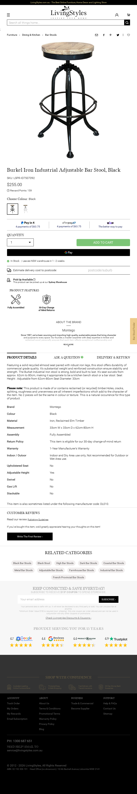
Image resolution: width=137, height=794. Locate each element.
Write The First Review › (30, 536)
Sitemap (107, 713)
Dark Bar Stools (88, 563)
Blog (41, 729)
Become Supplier (80, 708)
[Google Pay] (68, 252)
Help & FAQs (110, 703)
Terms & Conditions (49, 708)
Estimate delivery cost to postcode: (35, 270)
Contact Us (109, 708)
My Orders (12, 708)
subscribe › (109, 599)
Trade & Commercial (82, 703)
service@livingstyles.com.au (24, 750)
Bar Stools (51, 34)
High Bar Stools (64, 563)
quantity (15, 235)
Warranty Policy (48, 718)
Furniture (12, 34)
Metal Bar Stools (23, 570)
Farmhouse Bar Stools (81, 570)
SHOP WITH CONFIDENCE (68, 677)
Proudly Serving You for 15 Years (68, 628)
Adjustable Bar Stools (51, 570)
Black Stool (44, 563)
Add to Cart (103, 242)
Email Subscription (17, 718)
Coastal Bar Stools (113, 563)
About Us (44, 703)
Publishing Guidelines (38, 519)
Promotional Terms (49, 713)
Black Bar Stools (22, 563)
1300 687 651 (22, 741)
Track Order (13, 703)
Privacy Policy (46, 724)
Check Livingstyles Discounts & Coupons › (68, 617)
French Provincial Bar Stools (68, 577)
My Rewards (14, 713)
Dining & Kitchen (31, 34)
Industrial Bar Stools (111, 570)
